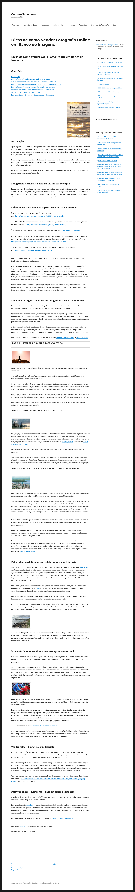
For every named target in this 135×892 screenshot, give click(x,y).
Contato (13, 866)
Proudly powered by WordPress (49, 883)
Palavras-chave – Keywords (62, 818)
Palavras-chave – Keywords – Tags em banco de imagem (32, 95)
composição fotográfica (65, 337)
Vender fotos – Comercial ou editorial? (25, 92)
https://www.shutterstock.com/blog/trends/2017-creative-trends (39, 216)
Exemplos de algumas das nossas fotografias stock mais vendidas (36, 84)
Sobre (13, 864)
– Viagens (71, 25)
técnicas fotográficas (27, 551)
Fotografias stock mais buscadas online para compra (31, 79)
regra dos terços (82, 337)
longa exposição (67, 442)
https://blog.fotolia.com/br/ (71, 230)
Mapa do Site (15, 870)
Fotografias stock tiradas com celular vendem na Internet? (33, 87)
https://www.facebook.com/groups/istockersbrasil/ (46, 225)
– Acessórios (44, 25)
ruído (38, 588)
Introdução (15, 76)
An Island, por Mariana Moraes (107, 160)
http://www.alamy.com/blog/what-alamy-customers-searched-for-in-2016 (38, 242)
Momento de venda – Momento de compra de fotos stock (32, 90)
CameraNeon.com (23, 14)
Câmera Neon (23, 826)
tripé (26, 444)
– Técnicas (15, 25)
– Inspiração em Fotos (29, 25)
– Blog (113, 25)
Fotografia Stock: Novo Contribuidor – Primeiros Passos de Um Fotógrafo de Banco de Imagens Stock (109, 166)
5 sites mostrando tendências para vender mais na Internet (33, 82)
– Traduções (82, 25)
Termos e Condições (17, 868)
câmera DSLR (84, 567)
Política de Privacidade (31, 883)
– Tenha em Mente (58, 25)
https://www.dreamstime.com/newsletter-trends (33, 250)
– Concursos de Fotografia (99, 25)
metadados (30, 805)
